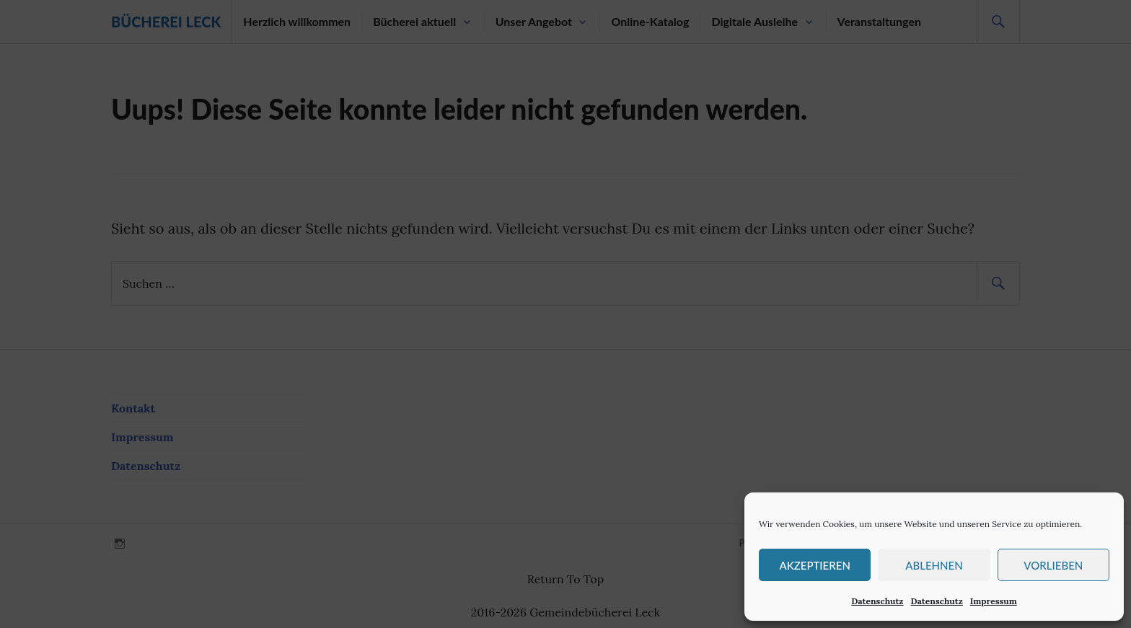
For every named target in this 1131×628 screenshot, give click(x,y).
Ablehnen (933, 565)
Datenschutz (877, 601)
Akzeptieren (814, 565)
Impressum (993, 601)
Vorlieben (1053, 565)
